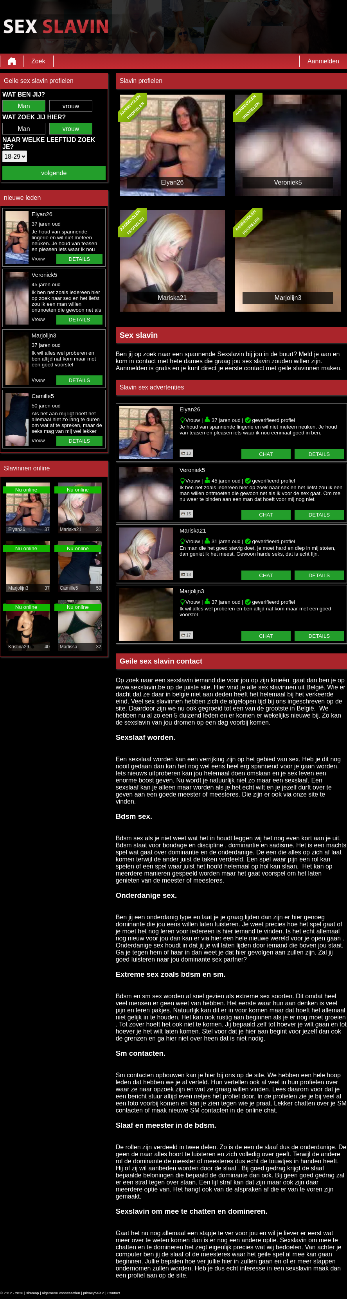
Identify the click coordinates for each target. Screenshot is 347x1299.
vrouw (71, 106)
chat (266, 454)
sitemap (32, 1293)
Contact (113, 1293)
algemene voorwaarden (61, 1293)
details (79, 259)
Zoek (38, 61)
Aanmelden (323, 61)
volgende (54, 173)
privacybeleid (93, 1293)
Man (24, 106)
